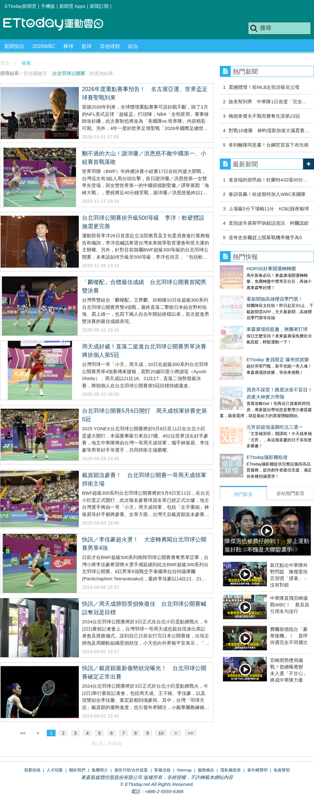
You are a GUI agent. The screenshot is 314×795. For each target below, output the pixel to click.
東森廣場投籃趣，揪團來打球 (250, 316)
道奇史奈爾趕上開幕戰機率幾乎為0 (265, 237)
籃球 (87, 46)
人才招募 (54, 770)
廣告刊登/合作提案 (131, 770)
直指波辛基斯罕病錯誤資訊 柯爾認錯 (269, 223)
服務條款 (206, 770)
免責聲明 (281, 770)
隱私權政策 (230, 770)
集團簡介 (100, 770)
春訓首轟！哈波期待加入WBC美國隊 (267, 194)
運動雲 (58, 24)
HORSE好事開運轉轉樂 (244, 268)
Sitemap (184, 770)
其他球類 (110, 46)
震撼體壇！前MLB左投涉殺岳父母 (264, 87)
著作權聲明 (257, 770)
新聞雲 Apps (72, 6)
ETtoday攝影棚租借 (240, 425)
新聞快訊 (14, 46)
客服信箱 (162, 770)
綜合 (133, 46)
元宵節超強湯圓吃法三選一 (248, 402)
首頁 (4, 63)
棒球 (68, 46)
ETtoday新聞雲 (20, 6)
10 (161, 733)
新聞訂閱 (99, 6)
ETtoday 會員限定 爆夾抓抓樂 (251, 340)
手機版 (48, 6)
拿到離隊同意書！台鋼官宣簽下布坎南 (269, 145)
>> (190, 733)
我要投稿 (32, 770)
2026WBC (43, 46)
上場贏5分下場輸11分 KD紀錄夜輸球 (269, 208)
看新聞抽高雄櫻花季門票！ (248, 292)
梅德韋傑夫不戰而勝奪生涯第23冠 (264, 116)
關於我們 (77, 770)
